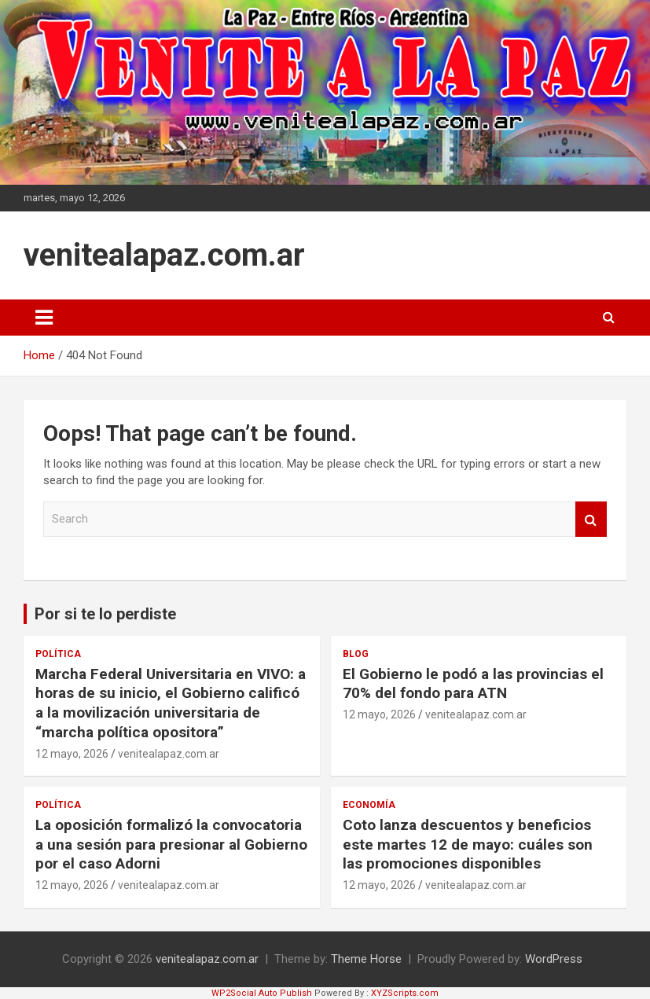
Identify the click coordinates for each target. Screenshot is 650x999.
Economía (369, 804)
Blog (356, 653)
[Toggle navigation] (44, 317)
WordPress (553, 959)
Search (591, 519)
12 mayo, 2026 (71, 753)
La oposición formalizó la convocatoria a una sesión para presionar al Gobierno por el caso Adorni (171, 844)
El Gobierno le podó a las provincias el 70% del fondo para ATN (473, 684)
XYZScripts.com (405, 993)
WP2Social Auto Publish (261, 993)
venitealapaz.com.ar (164, 255)
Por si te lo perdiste (105, 613)
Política (58, 653)
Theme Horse (366, 959)
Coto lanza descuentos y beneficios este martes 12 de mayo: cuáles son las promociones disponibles (468, 844)
